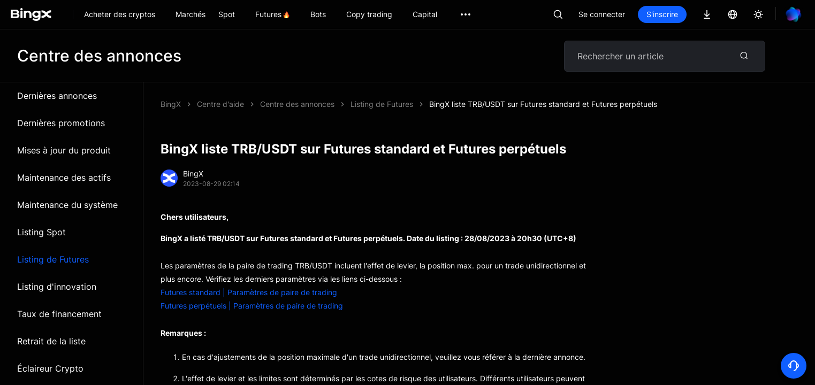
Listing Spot (41, 232)
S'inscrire (662, 14)
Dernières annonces (57, 95)
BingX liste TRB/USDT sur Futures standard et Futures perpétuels (543, 104)
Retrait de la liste (51, 341)
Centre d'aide (220, 104)
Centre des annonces (297, 104)
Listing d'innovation (56, 286)
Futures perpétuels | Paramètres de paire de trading (252, 305)
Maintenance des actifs (64, 177)
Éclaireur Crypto (50, 368)
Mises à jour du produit (64, 150)
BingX (171, 104)
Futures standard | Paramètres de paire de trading (249, 292)
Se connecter (601, 14)
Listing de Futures (53, 259)
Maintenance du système (67, 204)
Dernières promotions (61, 123)
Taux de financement (59, 314)
